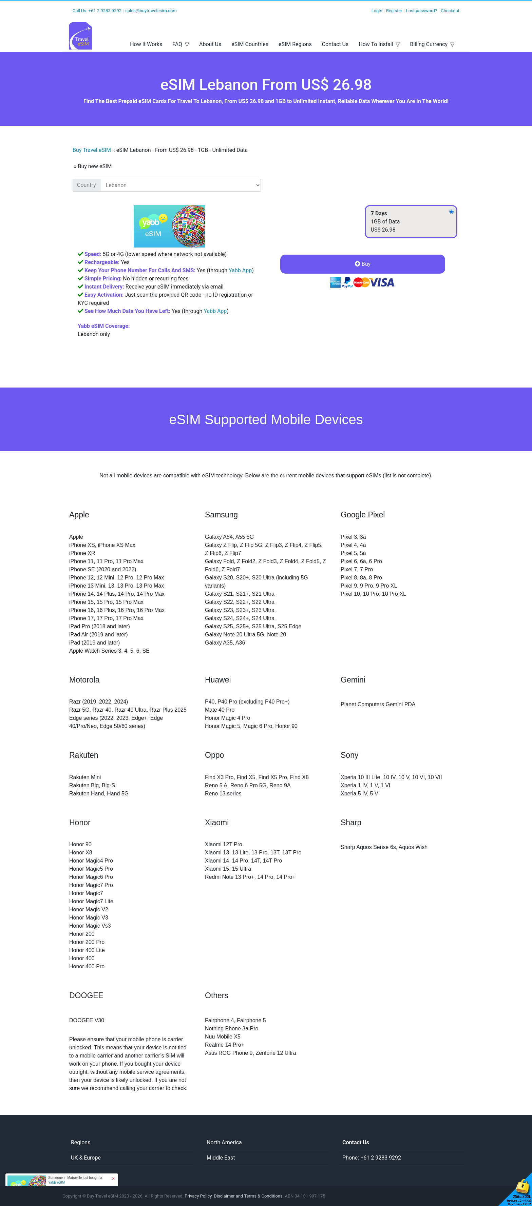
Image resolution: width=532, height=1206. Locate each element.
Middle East (221, 1157)
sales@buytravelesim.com (151, 10)
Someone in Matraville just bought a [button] (75, 1180)
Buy (362, 264)
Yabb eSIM (56, 1182)
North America (224, 1142)
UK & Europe (86, 1157)
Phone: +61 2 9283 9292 (371, 1157)
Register (394, 10)
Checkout (450, 10)
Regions (80, 1142)
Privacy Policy (198, 1196)
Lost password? (421, 10)
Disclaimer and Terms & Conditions (248, 1196)
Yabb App (240, 270)
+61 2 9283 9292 (105, 10)
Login (377, 10)
